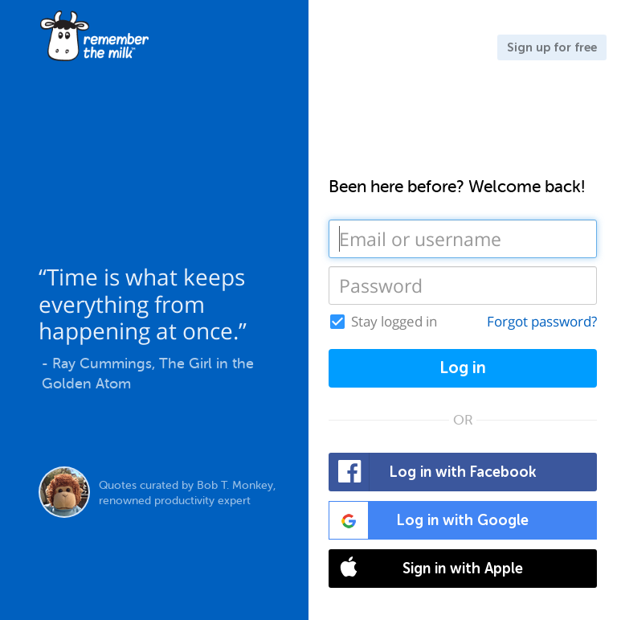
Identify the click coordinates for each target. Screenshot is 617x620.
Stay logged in (394, 322)
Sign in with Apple (426, 568)
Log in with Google (429, 520)
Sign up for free (552, 47)
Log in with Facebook (433, 472)
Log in (462, 368)
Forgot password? (542, 321)
